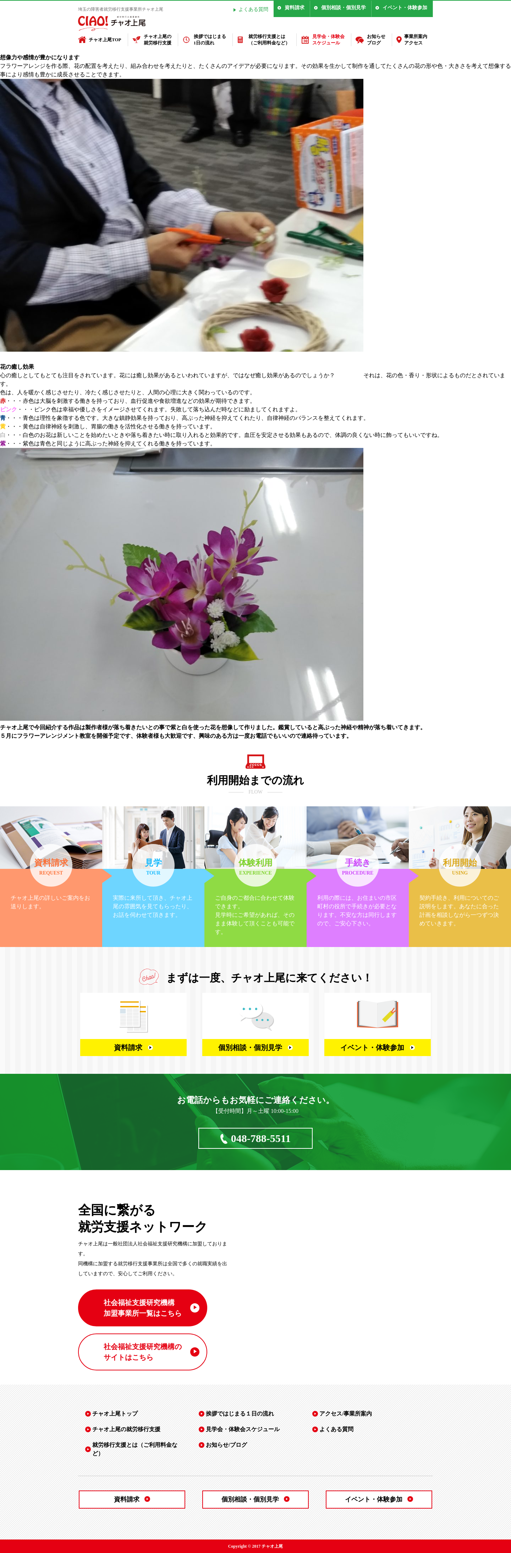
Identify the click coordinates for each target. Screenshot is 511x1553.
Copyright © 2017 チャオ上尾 (255, 1546)
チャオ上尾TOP (105, 39)
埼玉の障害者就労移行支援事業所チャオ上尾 (120, 9)
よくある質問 (253, 9)
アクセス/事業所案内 (345, 1414)
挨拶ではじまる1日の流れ (210, 39)
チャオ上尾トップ (115, 1414)
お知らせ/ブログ (226, 1445)
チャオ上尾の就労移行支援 (157, 39)
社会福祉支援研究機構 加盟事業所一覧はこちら (143, 1308)
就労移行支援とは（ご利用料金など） (269, 39)
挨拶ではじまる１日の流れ (240, 1414)
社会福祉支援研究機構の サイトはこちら (143, 1352)
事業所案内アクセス (415, 39)
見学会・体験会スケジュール (328, 39)
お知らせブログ (376, 39)
